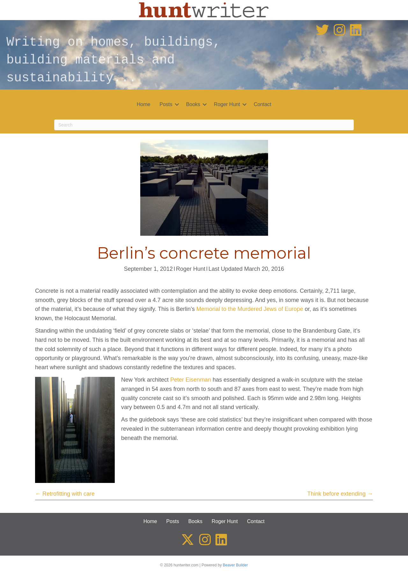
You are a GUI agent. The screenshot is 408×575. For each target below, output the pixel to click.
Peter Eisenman (190, 380)
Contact (262, 104)
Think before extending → (340, 494)
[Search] (204, 124)
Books (193, 104)
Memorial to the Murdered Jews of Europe (249, 309)
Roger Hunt (227, 104)
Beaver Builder (235, 565)
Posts (166, 104)
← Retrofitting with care (65, 494)
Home (143, 104)
